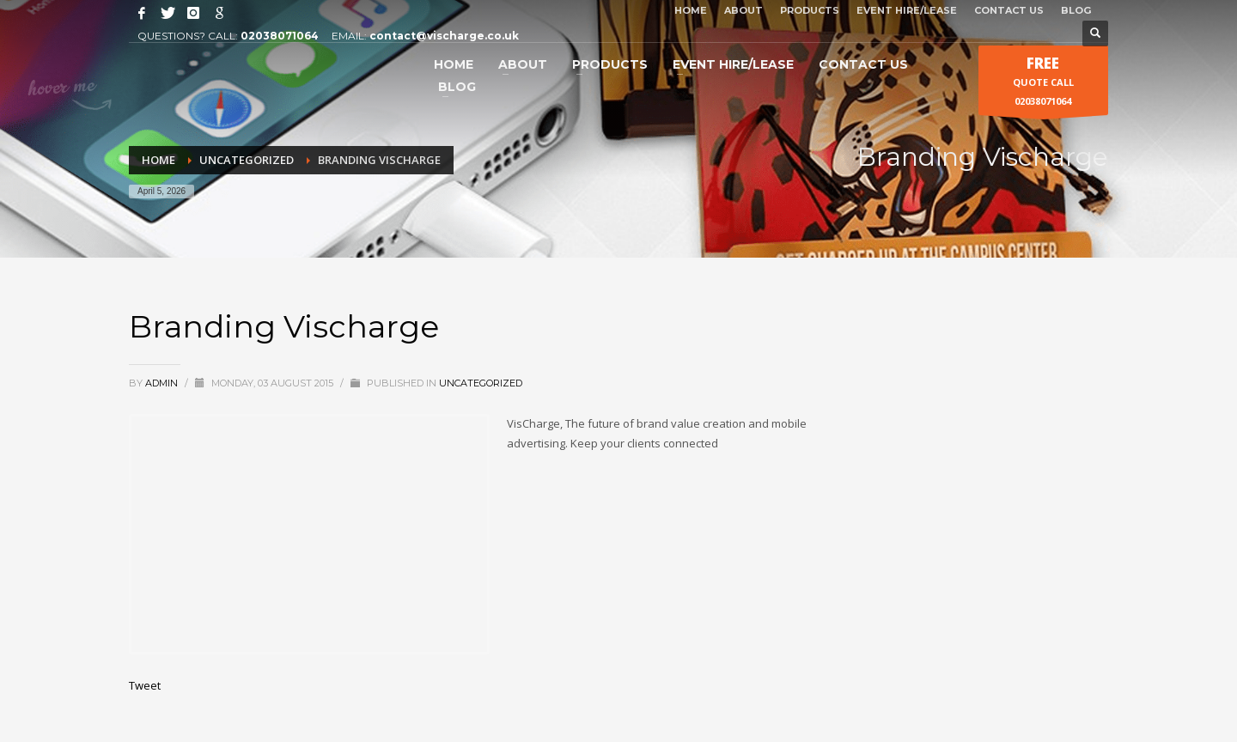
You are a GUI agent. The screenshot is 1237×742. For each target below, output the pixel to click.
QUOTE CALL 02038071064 (1043, 84)
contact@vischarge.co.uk (444, 35)
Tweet (145, 685)
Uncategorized (480, 383)
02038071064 (280, 35)
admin (162, 383)
